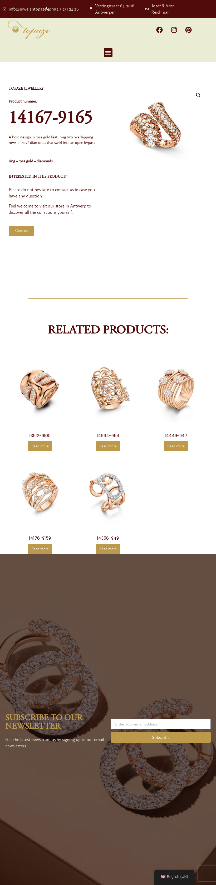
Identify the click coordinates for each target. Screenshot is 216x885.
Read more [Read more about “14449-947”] (176, 446)
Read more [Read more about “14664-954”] (108, 446)
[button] (108, 52)
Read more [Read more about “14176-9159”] (40, 549)
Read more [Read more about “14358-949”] (108, 549)
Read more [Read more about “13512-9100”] (40, 446)
